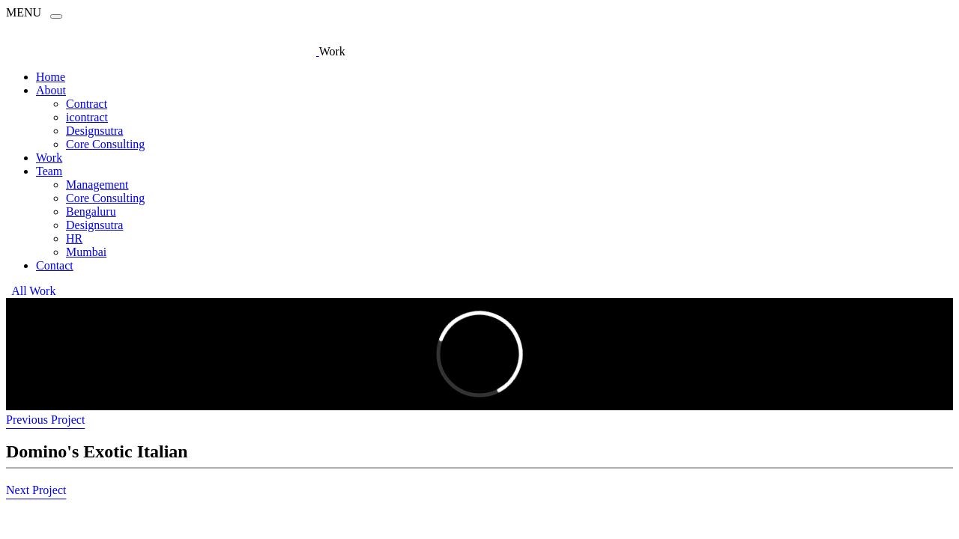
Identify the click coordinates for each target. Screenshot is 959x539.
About (51, 90)
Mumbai (86, 252)
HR (74, 238)
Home (50, 76)
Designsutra (94, 130)
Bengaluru (91, 211)
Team (49, 171)
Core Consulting (105, 144)
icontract (87, 117)
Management (97, 184)
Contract (86, 103)
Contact (54, 265)
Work (49, 157)
